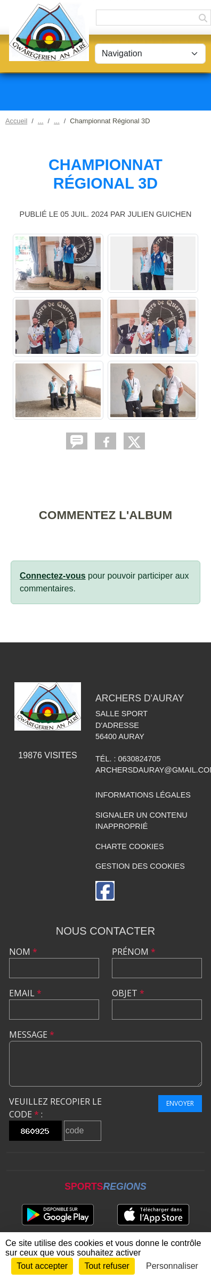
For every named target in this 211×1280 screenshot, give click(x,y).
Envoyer (180, 1103)
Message (31, 1034)
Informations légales (143, 795)
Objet (128, 993)
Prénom (134, 951)
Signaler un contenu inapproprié (141, 821)
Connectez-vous (53, 575)
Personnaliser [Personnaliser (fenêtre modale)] (172, 1265)
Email (25, 993)
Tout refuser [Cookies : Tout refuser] (106, 1265)
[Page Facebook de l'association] (105, 891)
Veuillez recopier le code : (55, 1108)
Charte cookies (129, 846)
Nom (23, 951)
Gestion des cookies (140, 866)
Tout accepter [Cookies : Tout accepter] (42, 1265)
